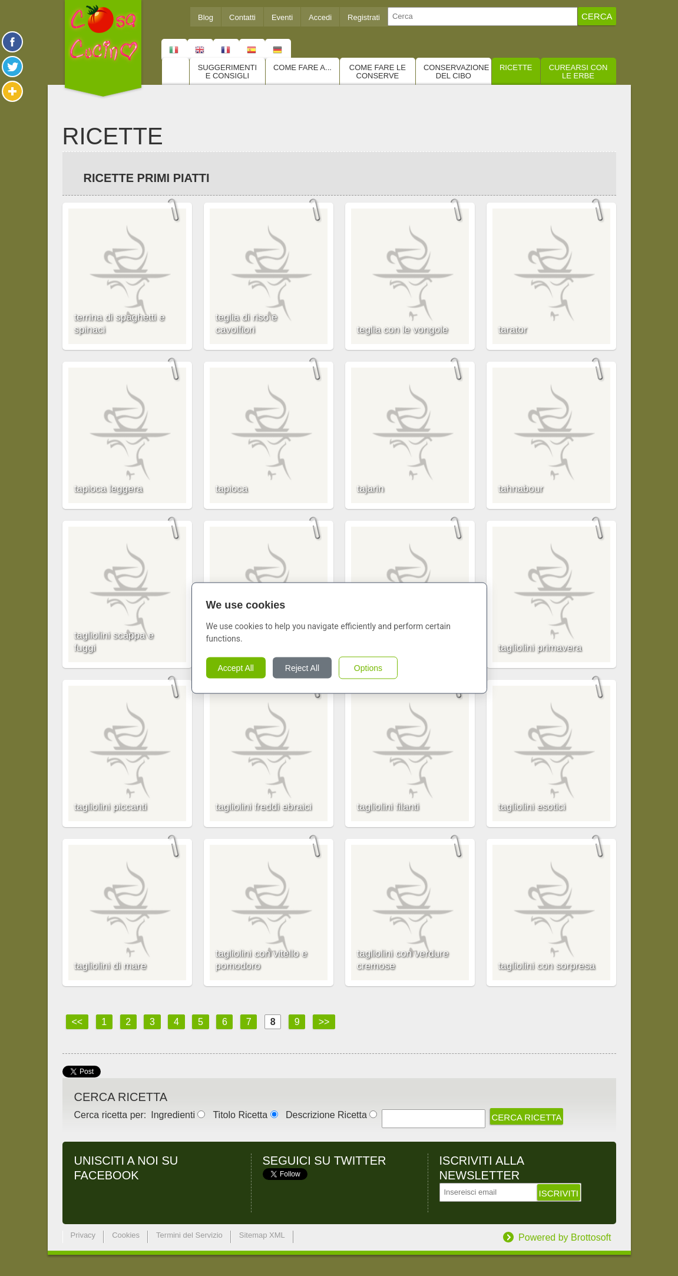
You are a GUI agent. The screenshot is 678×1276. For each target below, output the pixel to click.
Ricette (516, 67)
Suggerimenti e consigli (227, 71)
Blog (205, 17)
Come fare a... (302, 67)
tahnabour (521, 488)
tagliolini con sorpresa (546, 965)
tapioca (232, 488)
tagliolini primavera (540, 647)
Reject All (302, 668)
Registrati (364, 17)
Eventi (282, 17)
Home (175, 71)
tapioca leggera (108, 488)
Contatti (242, 17)
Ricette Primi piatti (147, 177)
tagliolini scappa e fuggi (114, 641)
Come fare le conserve (377, 71)
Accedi (320, 17)
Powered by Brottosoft (564, 1237)
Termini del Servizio (189, 1235)
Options (368, 668)
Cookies (126, 1235)
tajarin (370, 488)
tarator (512, 329)
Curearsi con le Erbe (578, 71)
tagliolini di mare (110, 965)
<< (77, 1022)
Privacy (83, 1235)
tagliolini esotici (531, 806)
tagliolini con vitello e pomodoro (261, 959)
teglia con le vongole (402, 329)
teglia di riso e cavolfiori (246, 323)
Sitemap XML (262, 1235)
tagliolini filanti (388, 806)
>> (324, 1022)
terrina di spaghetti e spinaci (119, 323)
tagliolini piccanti (110, 806)
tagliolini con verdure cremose (403, 959)
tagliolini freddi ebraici (264, 806)
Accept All (236, 668)
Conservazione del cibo (456, 71)
